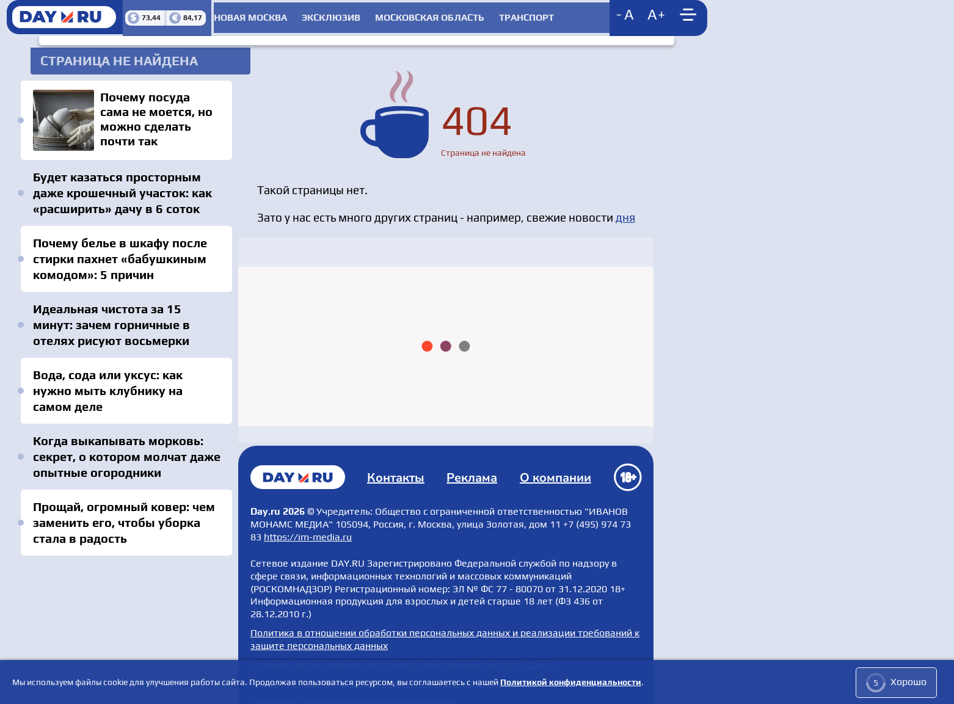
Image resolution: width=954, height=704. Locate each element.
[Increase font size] (617, 15)
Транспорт (522, 15)
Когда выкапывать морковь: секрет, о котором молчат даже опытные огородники (124, 433)
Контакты (398, 462)
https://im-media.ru (308, 520)
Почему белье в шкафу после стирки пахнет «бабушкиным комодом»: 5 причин (118, 251)
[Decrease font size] (586, 15)
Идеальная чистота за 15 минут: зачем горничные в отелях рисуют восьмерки (126, 317)
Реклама (473, 462)
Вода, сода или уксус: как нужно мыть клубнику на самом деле (126, 375)
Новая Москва (244, 15)
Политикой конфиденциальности (570, 683)
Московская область (424, 15)
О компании (555, 462)
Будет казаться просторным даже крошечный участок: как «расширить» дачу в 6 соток (120, 185)
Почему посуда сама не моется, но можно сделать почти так (125, 113)
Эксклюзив (325, 15)
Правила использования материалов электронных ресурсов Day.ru (402, 646)
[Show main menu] (650, 15)
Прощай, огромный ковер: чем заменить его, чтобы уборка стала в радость (122, 499)
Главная (299, 461)
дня (625, 207)
